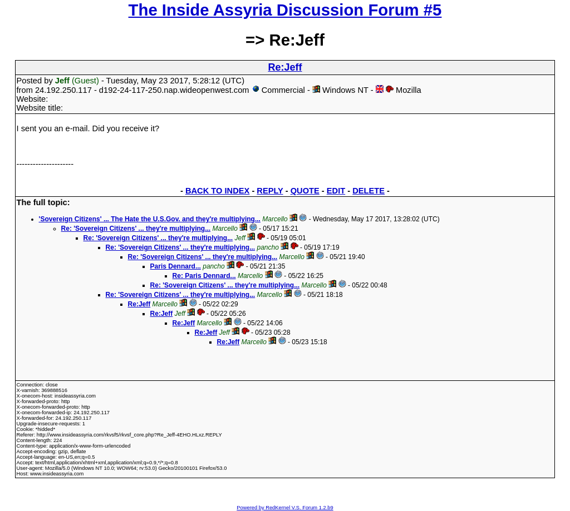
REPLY (270, 190)
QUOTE (305, 190)
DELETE (368, 190)
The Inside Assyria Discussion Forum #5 (285, 10)
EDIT (336, 190)
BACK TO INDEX (217, 190)
